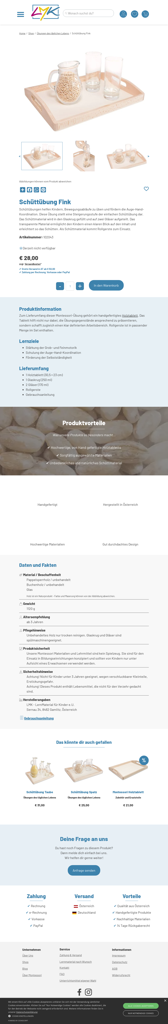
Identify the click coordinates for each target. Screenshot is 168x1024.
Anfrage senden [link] (84, 870)
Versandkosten (33, 263)
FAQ (62, 974)
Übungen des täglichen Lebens (53, 33)
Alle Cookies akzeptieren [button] (141, 1006)
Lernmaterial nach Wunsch (76, 961)
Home (22, 33)
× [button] (165, 1001)
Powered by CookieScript (18, 1021)
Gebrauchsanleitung (39, 718)
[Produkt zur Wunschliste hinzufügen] (146, 189)
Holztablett (130, 315)
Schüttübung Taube (39, 792)
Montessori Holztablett (128, 792)
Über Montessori (32, 975)
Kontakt (64, 967)
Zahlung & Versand (71, 955)
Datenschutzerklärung (27, 1012)
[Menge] (70, 286)
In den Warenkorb (106, 285)
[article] (39, 785)
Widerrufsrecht (121, 975)
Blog (25, 968)
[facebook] (79, 992)
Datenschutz (119, 962)
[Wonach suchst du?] (88, 13)
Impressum (119, 955)
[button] (57, 1015)
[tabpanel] (84, 33)
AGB (114, 968)
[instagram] (88, 992)
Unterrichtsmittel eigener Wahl (78, 980)
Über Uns (27, 955)
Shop (31, 33)
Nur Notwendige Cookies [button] (141, 1013)
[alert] (84, 1011)
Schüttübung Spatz (84, 792)
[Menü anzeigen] (20, 14)
